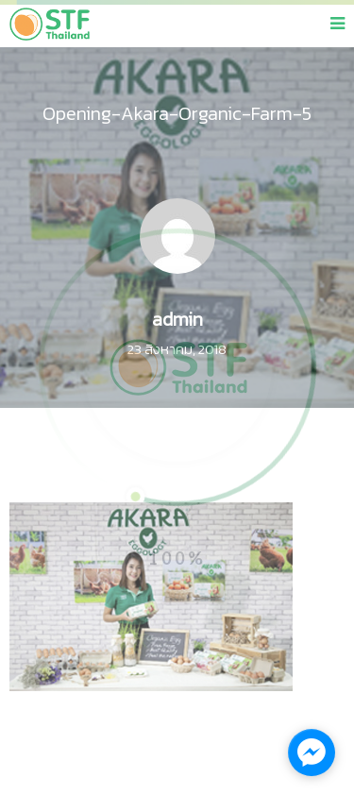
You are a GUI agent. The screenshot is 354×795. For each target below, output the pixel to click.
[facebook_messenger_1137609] (311, 752)
